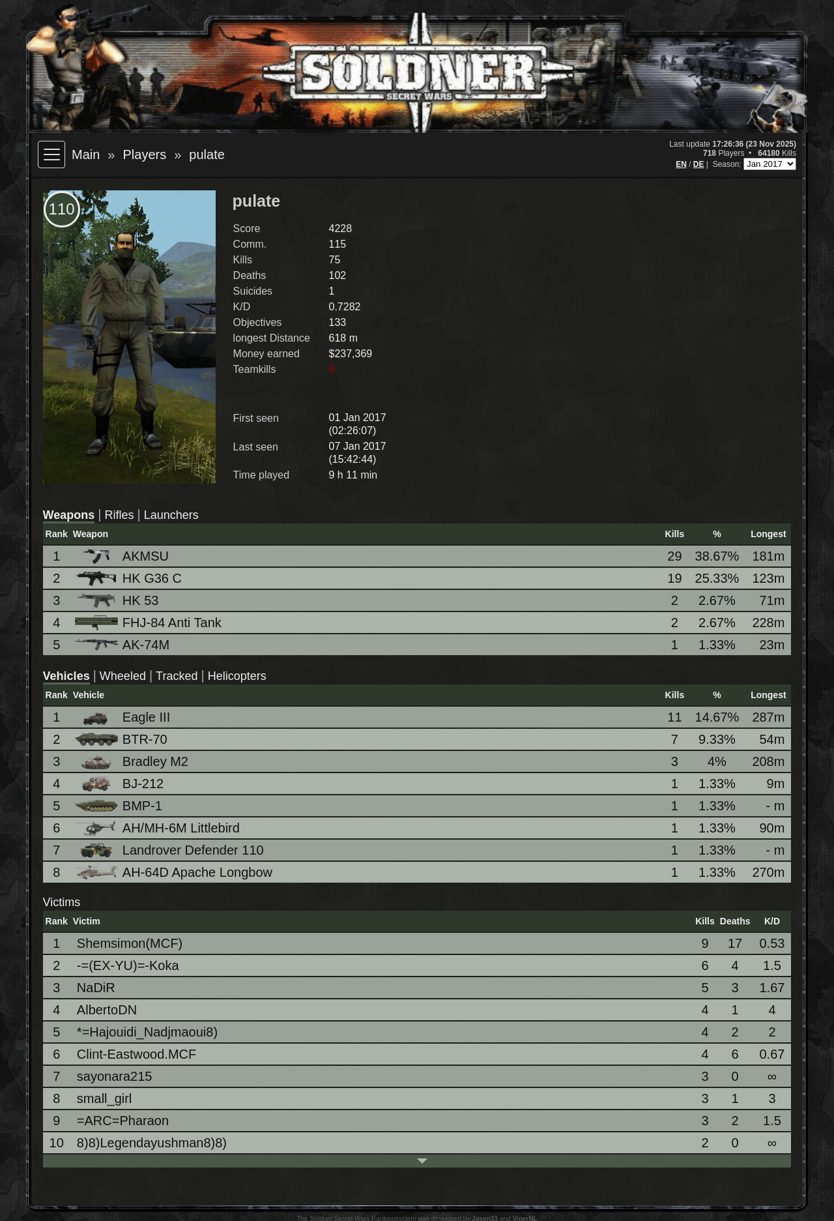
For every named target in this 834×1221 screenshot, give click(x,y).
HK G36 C (129, 578)
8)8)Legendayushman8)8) (152, 1143)
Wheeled (123, 676)
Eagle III (123, 717)
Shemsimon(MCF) (129, 943)
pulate (207, 154)
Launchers (171, 515)
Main (86, 154)
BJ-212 (120, 783)
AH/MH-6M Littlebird (158, 828)
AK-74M (123, 645)
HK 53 (118, 600)
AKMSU (123, 556)
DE (698, 164)
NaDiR (96, 987)
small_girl (104, 1098)
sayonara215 (114, 1076)
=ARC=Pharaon (123, 1120)
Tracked (176, 676)
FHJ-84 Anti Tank (149, 622)
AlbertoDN (107, 1010)
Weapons (69, 515)
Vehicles (66, 676)
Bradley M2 (132, 761)
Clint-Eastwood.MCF (136, 1054)
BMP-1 (119, 806)
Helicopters (237, 676)
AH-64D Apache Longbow (174, 872)
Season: (728, 164)
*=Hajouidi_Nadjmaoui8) (147, 1032)
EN (681, 164)
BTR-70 (122, 739)
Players (144, 154)
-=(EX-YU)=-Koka (128, 965)
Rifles (119, 515)
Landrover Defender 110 (170, 850)
